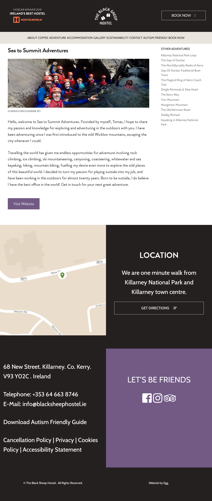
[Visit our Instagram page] (157, 398)
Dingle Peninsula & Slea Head (179, 87)
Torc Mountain (170, 98)
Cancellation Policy (28, 438)
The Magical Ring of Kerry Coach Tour (181, 80)
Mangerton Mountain (174, 103)
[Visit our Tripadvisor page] (170, 398)
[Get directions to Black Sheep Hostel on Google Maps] (53, 278)
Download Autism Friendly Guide (45, 420)
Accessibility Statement (52, 447)
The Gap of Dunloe (173, 58)
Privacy (65, 438)
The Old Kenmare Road (175, 108)
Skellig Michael (170, 113)
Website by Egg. (159, 481)
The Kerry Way (170, 92)
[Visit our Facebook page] (147, 398)
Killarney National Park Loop (178, 53)
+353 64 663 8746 (55, 392)
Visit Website (23, 202)
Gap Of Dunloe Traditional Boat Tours (180, 71)
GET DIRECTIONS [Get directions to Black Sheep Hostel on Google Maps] (155, 306)
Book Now (181, 15)
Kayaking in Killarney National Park (179, 120)
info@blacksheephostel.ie (54, 402)
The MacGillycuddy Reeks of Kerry (182, 63)
